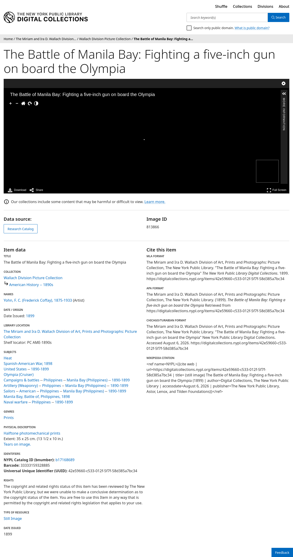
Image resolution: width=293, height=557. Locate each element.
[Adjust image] (36, 103)
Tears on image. (17, 444)
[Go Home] (23, 103)
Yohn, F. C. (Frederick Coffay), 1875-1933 (38, 300)
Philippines (52, 380)
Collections (242, 6)
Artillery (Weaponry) (21, 385)
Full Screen (277, 190)
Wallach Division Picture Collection (33, 277)
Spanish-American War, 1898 (28, 363)
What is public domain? (252, 28)
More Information (283, 100)
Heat (8, 358)
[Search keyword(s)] (227, 17)
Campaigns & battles (21, 380)
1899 (30, 315)
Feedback (282, 552)
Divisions (265, 6)
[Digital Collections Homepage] (46, 17)
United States (15, 369)
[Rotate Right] (30, 103)
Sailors (9, 391)
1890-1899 (40, 369)
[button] (284, 93)
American (27, 391)
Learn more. (154, 201)
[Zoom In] (10, 103)
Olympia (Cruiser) (18, 374)
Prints (9, 417)
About (284, 6)
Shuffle (221, 6)
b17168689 (64, 459)
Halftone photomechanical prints (32, 433)
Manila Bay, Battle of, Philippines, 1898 (37, 396)
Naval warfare (15, 402)
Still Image (13, 518)
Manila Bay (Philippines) (87, 380)
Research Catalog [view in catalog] (21, 229)
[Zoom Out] (17, 103)
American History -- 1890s (31, 284)
